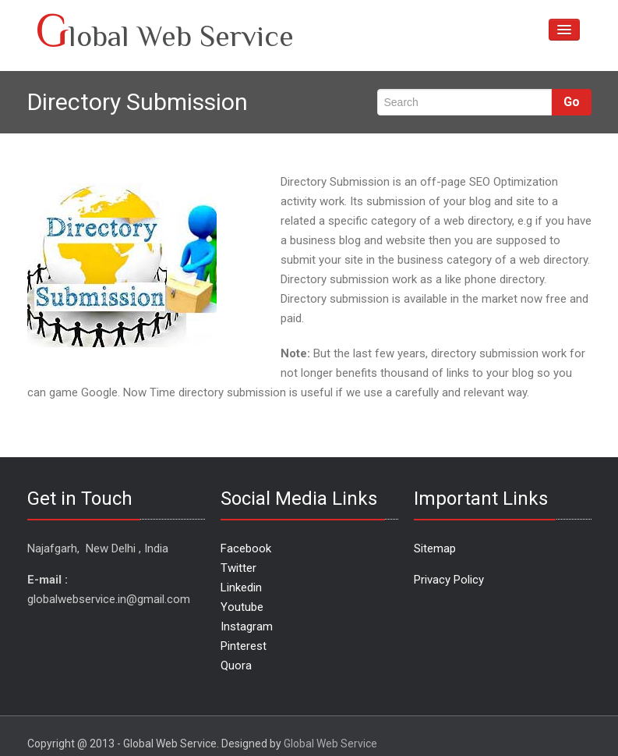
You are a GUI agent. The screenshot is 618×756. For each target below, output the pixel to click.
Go (571, 101)
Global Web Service (330, 743)
